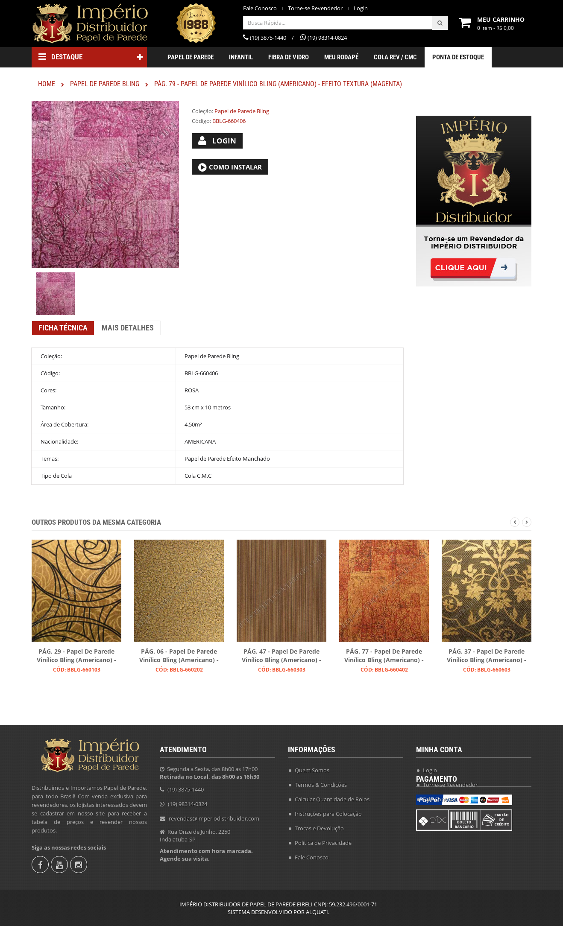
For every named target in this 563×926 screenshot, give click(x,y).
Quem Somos (312, 767)
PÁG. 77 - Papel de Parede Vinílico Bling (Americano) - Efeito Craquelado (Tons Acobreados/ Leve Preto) (384, 656)
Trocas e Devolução (319, 825)
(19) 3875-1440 (185, 786)
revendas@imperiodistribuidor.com (214, 815)
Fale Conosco (260, 8)
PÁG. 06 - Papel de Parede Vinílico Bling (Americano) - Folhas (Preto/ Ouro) (179, 656)
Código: (201, 121)
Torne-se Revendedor (315, 8)
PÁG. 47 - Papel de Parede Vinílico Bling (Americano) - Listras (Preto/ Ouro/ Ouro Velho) (281, 656)
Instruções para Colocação (328, 811)
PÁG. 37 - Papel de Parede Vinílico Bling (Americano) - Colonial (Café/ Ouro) (486, 656)
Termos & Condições (321, 782)
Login (361, 8)
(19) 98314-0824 (187, 801)
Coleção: (202, 111)
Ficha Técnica (63, 327)
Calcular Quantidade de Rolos (332, 796)
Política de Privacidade (323, 840)
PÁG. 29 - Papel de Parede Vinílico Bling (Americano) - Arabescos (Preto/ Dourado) (76, 656)
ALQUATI (317, 912)
